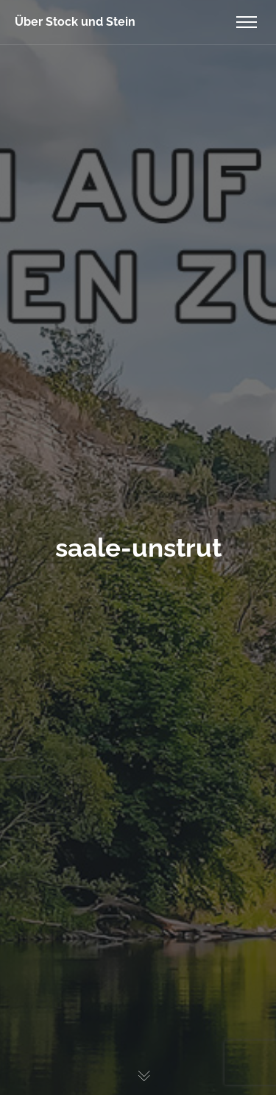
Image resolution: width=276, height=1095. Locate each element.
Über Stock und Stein (75, 22)
